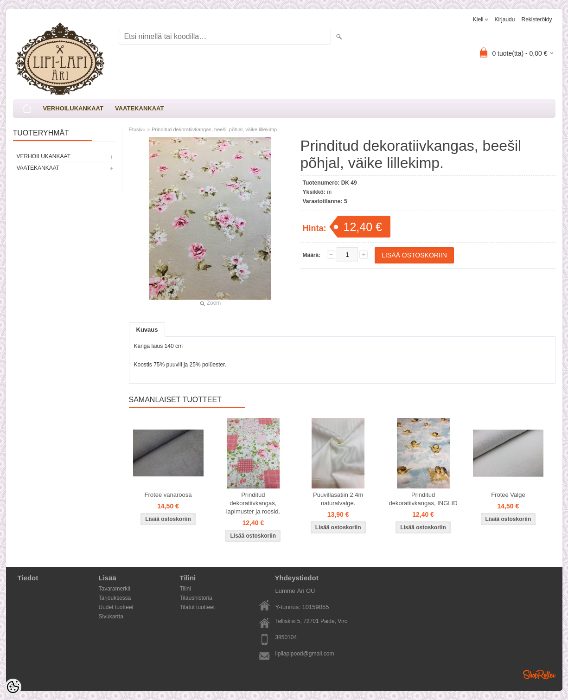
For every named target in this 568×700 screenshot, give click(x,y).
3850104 (286, 637)
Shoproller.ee (539, 674)
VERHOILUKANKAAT (73, 108)
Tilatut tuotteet (197, 607)
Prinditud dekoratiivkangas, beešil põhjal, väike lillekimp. (215, 129)
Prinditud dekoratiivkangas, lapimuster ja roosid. (253, 503)
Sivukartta (111, 616)
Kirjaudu (504, 19)
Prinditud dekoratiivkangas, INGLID (423, 499)
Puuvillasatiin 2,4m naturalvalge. (338, 499)
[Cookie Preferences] (13, 687)
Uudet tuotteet (116, 607)
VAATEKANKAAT (139, 108)
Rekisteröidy (536, 19)
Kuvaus (147, 329)
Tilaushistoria (196, 598)
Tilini (185, 588)
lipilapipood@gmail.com (304, 653)
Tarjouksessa (115, 598)
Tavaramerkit (115, 588)
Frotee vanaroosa (168, 494)
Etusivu (137, 129)
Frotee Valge (508, 494)
